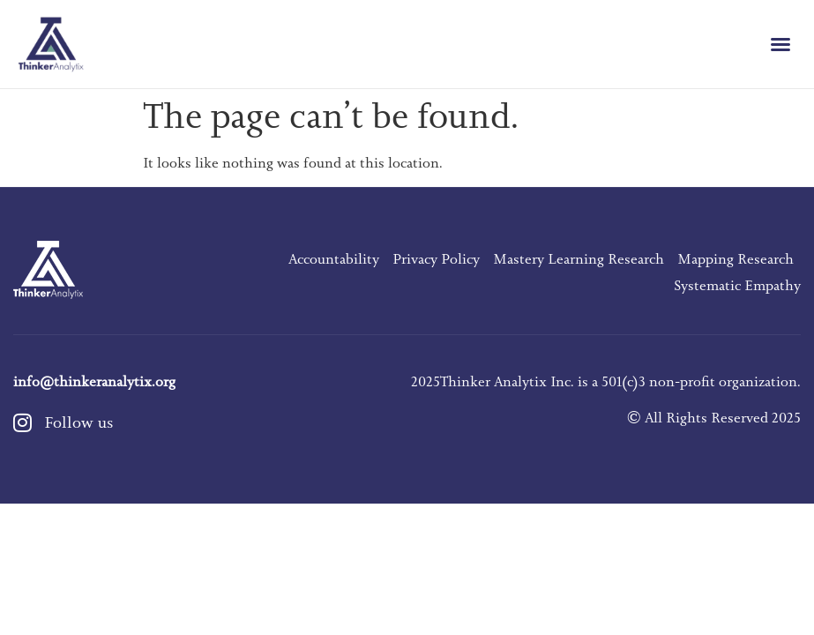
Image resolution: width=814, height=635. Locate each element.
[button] (780, 44)
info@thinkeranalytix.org (94, 382)
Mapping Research (735, 259)
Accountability (333, 259)
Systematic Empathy (737, 285)
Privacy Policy (436, 259)
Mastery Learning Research (578, 259)
